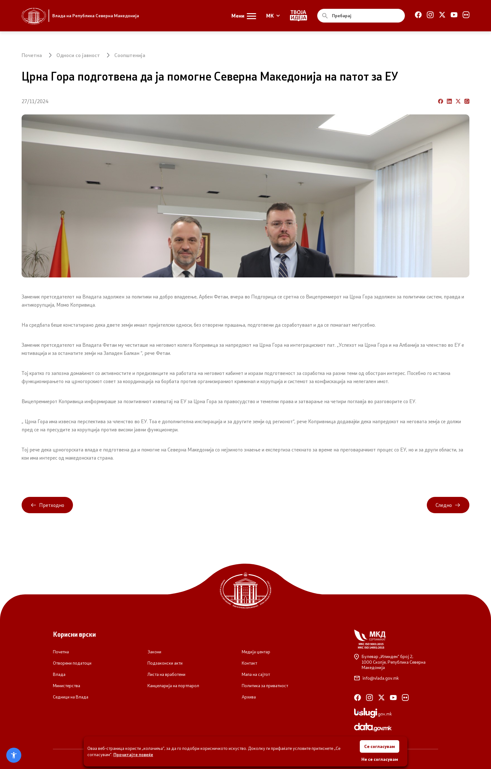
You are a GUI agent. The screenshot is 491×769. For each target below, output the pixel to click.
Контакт (249, 663)
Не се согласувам (379, 759)
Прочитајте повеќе (133, 754)
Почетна (32, 55)
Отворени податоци (72, 663)
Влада (59, 674)
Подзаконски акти (165, 663)
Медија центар (256, 652)
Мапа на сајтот (256, 674)
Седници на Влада (70, 697)
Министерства (66, 685)
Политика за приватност (265, 685)
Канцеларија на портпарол (173, 685)
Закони (154, 652)
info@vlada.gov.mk (376, 678)
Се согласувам (379, 746)
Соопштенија (129, 55)
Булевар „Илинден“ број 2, (396, 662)
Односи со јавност (78, 55)
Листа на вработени (166, 674)
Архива (249, 697)
